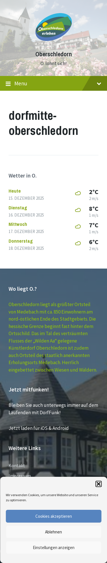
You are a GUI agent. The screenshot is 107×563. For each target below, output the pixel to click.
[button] (98, 484)
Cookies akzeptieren (53, 516)
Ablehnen (53, 532)
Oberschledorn (53, 54)
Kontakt (17, 465)
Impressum (20, 476)
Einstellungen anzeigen (53, 547)
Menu (53, 83)
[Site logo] (53, 44)
